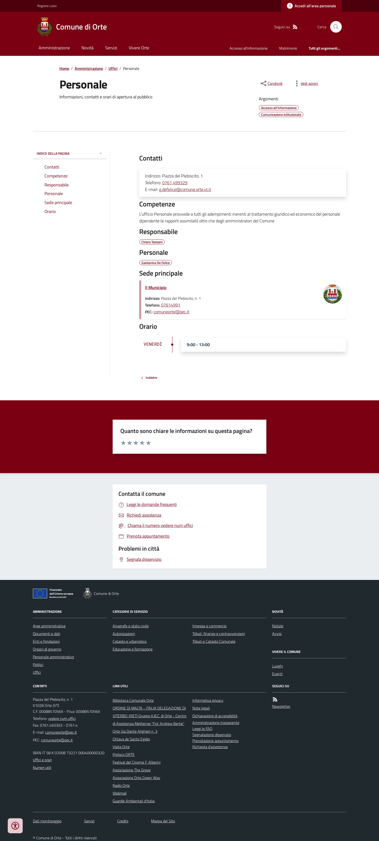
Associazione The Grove (132, 770)
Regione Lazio (47, 5)
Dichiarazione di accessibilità (214, 716)
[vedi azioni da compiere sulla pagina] (305, 83)
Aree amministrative (49, 626)
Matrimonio (288, 48)
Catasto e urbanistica (129, 641)
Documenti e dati (46, 633)
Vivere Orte (139, 47)
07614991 (170, 305)
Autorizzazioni (124, 633)
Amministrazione (54, 47)
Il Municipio (156, 287)
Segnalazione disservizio (211, 735)
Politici (38, 664)
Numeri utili (42, 767)
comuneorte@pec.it (171, 311)
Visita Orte (121, 747)
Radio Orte (121, 785)
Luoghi (277, 666)
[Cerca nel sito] (334, 27)
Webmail (120, 793)
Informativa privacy (207, 700)
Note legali (201, 708)
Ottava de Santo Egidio (131, 739)
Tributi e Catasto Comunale (213, 641)
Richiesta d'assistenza (210, 747)
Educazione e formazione (133, 649)
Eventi (277, 674)
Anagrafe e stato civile (131, 626)
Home (64, 68)
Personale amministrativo (53, 657)
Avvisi (277, 633)
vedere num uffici (62, 718)
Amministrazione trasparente (215, 722)
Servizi (111, 47)
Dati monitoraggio (47, 821)
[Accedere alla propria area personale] (311, 6)
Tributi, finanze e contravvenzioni (218, 633)
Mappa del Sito (163, 821)
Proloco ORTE (124, 754)
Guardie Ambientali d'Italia (134, 801)
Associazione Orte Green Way (136, 778)
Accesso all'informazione (249, 48)
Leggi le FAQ (202, 728)
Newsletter (281, 706)
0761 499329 (174, 182)
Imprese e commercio (209, 626)
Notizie (277, 626)
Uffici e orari (42, 760)
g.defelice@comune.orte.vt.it (185, 189)
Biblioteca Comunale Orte (133, 700)
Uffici (113, 68)
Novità (87, 47)
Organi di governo (47, 649)
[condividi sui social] (271, 83)
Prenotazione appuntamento (215, 741)
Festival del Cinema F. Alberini (136, 762)
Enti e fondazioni (46, 641)
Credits (122, 821)
